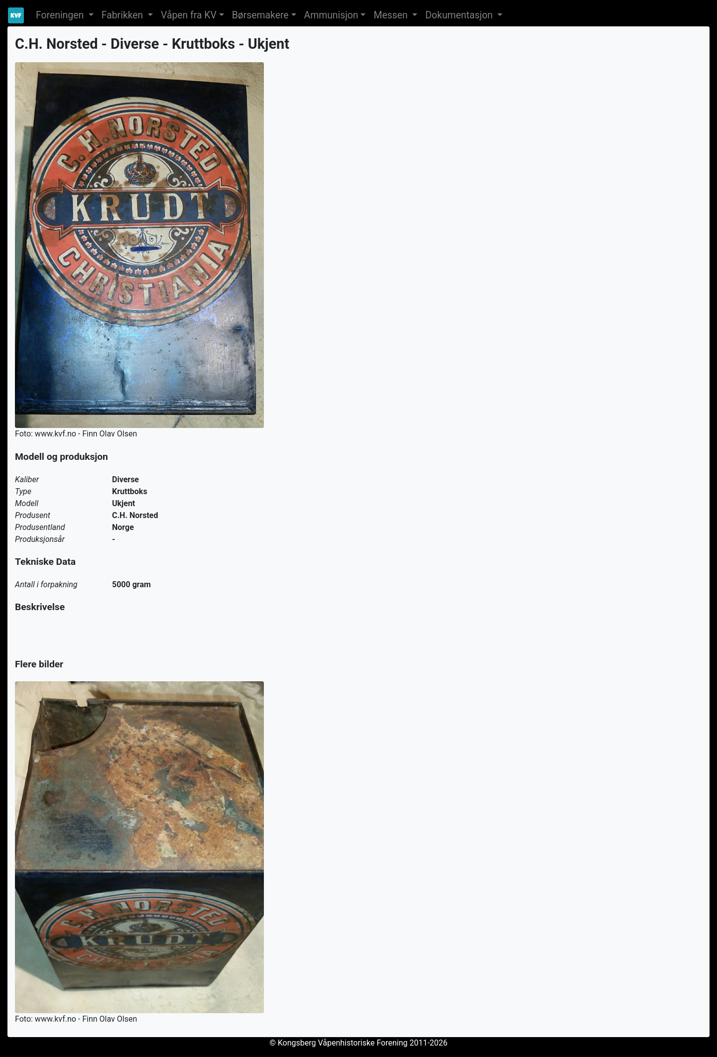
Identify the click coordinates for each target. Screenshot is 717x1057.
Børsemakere (260, 15)
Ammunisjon (331, 15)
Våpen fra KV (189, 15)
